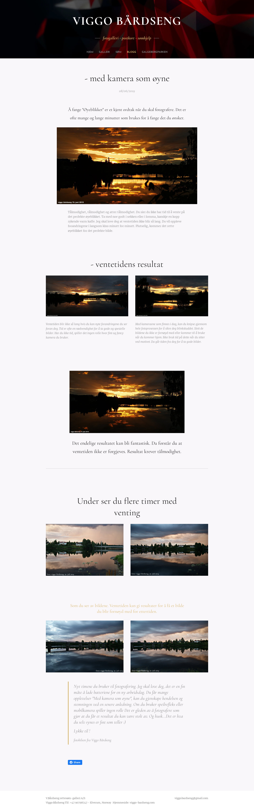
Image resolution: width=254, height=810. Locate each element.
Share (75, 762)
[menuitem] (86, 52)
